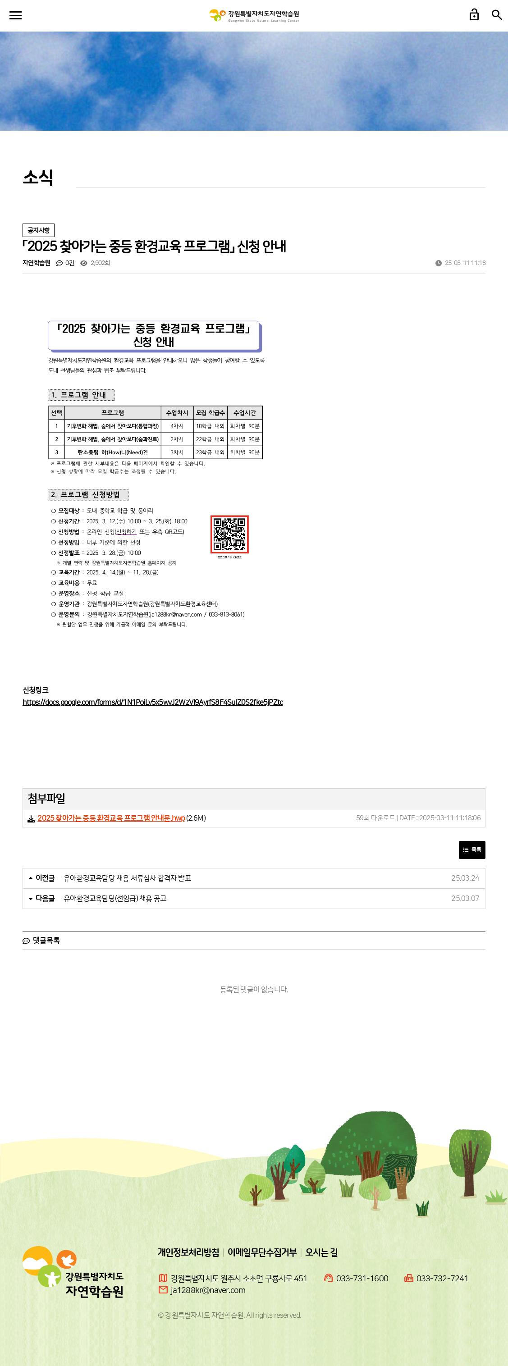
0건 (65, 263)
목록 (472, 850)
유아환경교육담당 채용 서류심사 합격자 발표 (127, 878)
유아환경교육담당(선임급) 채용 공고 (115, 899)
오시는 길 (321, 1253)
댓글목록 (41, 941)
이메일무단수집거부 (262, 1253)
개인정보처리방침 (188, 1253)
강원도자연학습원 (254, 16)
